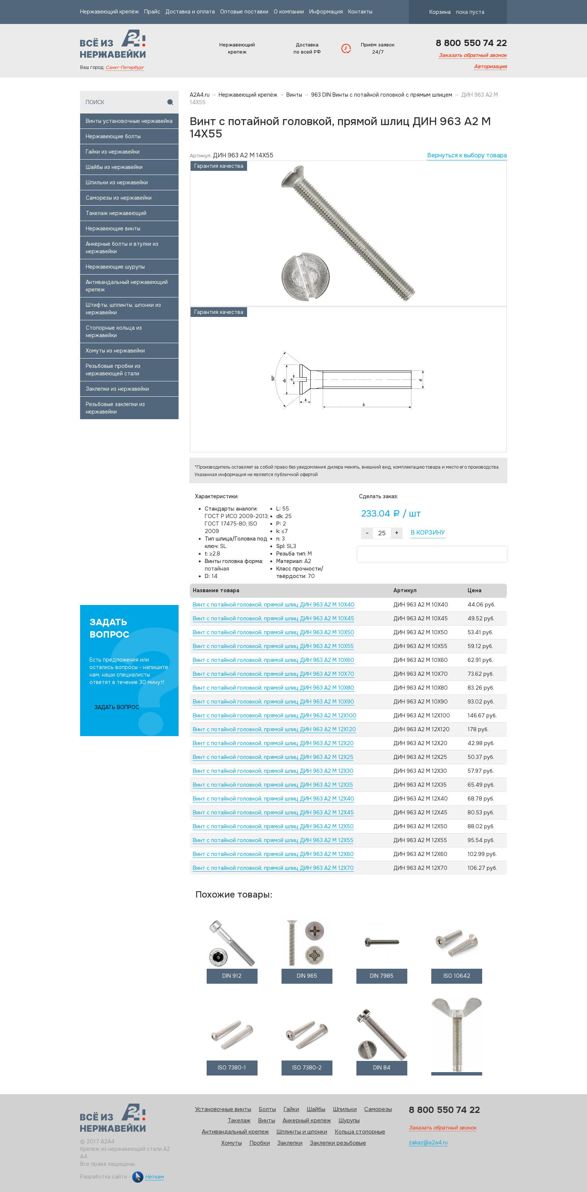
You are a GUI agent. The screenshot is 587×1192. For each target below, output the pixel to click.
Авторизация (490, 66)
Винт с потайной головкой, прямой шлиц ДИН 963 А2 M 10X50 (273, 632)
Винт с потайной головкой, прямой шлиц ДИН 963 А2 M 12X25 (273, 757)
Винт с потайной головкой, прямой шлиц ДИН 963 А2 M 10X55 (273, 646)
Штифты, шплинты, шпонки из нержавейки (123, 309)
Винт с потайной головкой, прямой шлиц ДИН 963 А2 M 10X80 (273, 687)
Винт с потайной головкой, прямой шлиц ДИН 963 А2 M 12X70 (273, 868)
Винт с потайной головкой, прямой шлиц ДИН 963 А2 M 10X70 (273, 674)
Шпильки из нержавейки (117, 182)
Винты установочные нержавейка (129, 121)
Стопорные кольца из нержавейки (114, 331)
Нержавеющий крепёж (109, 11)
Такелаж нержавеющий (116, 213)
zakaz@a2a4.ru (428, 1142)
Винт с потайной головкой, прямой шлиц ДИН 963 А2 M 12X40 (273, 798)
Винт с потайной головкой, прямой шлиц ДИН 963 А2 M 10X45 (273, 618)
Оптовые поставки (244, 11)
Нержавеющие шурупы (115, 266)
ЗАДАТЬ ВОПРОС (116, 707)
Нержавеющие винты (113, 228)
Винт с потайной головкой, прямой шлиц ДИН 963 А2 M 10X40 (274, 604)
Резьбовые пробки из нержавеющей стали (113, 370)
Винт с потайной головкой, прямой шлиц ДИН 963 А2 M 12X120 (274, 729)
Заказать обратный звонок (473, 55)
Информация (326, 11)
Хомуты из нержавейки (115, 350)
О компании (289, 11)
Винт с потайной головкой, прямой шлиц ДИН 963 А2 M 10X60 (273, 660)
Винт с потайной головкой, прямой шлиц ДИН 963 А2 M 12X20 (273, 743)
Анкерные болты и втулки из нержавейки (122, 247)
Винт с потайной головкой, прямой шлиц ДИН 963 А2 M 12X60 (273, 854)
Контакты (360, 11)
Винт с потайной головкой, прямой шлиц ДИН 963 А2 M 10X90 (273, 701)
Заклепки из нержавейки (117, 388)
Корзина (450, 12)
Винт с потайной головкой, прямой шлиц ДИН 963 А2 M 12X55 (273, 840)
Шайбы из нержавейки (114, 167)
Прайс (152, 11)
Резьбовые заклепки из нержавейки (115, 408)
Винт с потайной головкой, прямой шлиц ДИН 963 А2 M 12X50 (273, 826)
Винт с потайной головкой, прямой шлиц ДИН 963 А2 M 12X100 (274, 715)
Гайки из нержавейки (113, 151)
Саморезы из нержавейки (119, 197)
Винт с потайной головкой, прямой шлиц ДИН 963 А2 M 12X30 (273, 771)
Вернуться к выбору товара (467, 155)
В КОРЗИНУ (428, 532)
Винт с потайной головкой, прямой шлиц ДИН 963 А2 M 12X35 (273, 784)
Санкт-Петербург (125, 67)
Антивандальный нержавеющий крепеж (127, 286)
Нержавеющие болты (113, 136)
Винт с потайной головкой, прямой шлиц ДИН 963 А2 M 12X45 (273, 812)
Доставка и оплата (190, 11)
